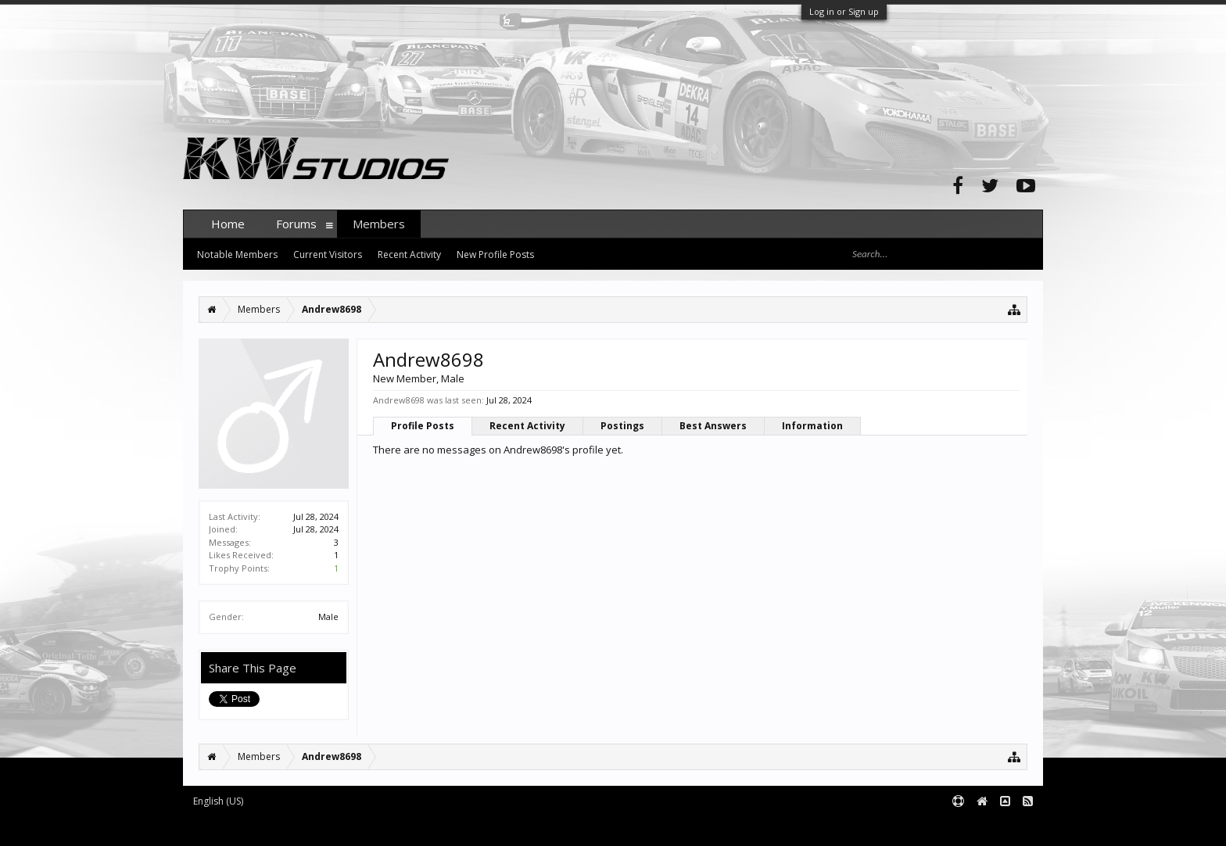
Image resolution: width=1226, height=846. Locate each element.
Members (379, 223)
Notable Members (237, 254)
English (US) (218, 801)
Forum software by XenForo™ (301, 827)
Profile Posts (422, 425)
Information (812, 425)
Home (228, 223)
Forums (296, 223)
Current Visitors (327, 254)
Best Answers (713, 425)
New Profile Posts (495, 254)
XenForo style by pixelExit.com (490, 827)
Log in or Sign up (844, 11)
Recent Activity (527, 425)
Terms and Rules (1004, 827)
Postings (622, 425)
